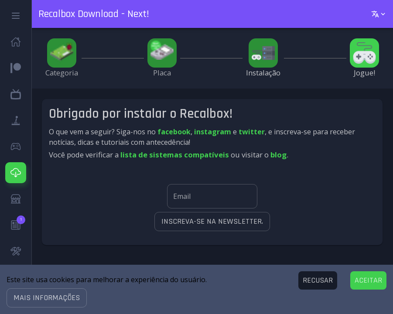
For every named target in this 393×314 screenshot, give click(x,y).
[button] (47, 297)
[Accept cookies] (368, 280)
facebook (174, 132)
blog (278, 155)
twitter (252, 132)
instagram (212, 132)
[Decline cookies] (317, 280)
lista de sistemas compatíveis (174, 155)
